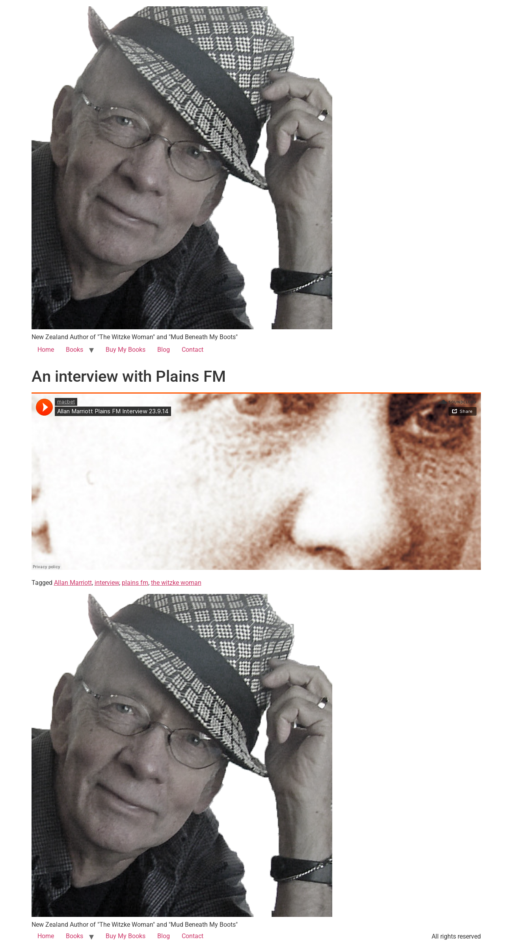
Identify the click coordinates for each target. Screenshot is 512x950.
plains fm (135, 582)
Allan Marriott (73, 582)
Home (45, 349)
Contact (192, 349)
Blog (163, 349)
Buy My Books (125, 349)
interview (107, 582)
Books (74, 349)
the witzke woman (176, 582)
